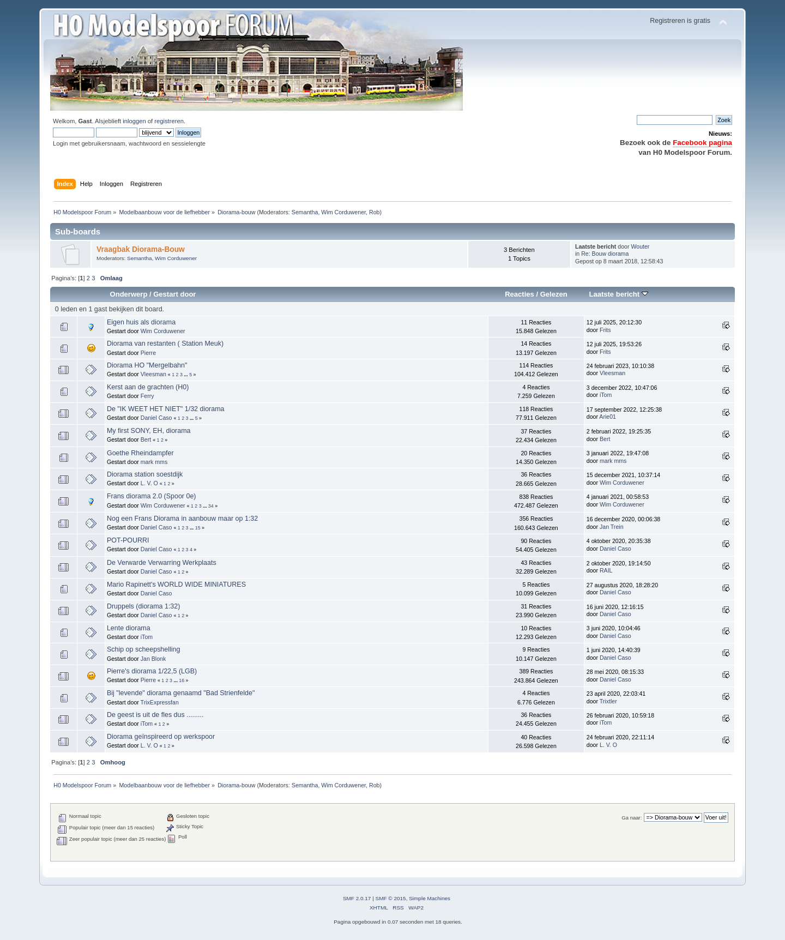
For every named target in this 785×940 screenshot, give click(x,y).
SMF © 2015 (391, 898)
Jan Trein (612, 526)
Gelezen (553, 294)
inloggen (134, 121)
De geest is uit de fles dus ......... (155, 715)
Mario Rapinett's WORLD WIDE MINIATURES (176, 584)
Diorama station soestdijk (145, 474)
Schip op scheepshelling (143, 649)
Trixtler (608, 701)
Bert (146, 439)
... (186, 374)
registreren (169, 121)
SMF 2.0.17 (357, 898)
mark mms (154, 462)
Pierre (148, 353)
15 (198, 528)
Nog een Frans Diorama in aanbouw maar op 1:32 (182, 518)
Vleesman (153, 374)
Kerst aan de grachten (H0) (148, 387)
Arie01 (607, 416)
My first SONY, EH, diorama (149, 431)
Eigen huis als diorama (141, 322)
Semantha (305, 212)
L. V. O (149, 483)
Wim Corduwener (343, 212)
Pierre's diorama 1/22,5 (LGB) (152, 671)
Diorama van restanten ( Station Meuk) (165, 343)
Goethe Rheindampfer (140, 453)
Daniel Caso (156, 417)
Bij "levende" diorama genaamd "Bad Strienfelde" (181, 693)
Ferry (147, 396)
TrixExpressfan (160, 702)
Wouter (640, 246)
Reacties (519, 294)
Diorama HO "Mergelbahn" (147, 365)
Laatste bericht (618, 294)
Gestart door (174, 294)
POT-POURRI (128, 540)
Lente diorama (128, 628)
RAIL (606, 570)
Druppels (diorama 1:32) (143, 606)
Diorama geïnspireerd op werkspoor (161, 736)
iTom (606, 394)
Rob (374, 212)
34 (211, 506)
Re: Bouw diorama (605, 253)
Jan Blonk (153, 658)
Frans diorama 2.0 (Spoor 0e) (151, 496)
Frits (605, 330)
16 (181, 680)
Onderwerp (129, 294)
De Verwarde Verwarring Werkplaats (161, 563)
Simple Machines (429, 898)
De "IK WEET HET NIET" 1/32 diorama (166, 409)
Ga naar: (631, 818)
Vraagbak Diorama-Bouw (140, 249)
